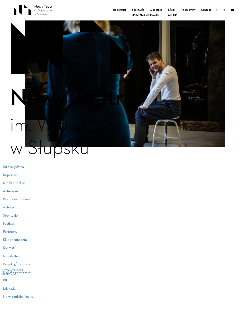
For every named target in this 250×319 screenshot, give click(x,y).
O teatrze (156, 9)
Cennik (172, 15)
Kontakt (206, 9)
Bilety (171, 9)
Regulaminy (188, 9)
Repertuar (119, 9)
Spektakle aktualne (146, 15)
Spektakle (138, 9)
